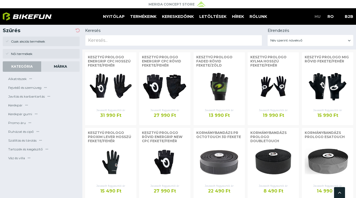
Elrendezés (278, 30)
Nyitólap (114, 16)
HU (318, 16)
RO (330, 16)
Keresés (92, 30)
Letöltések (212, 16)
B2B (349, 16)
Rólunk (258, 16)
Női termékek (18, 54)
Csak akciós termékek (25, 41)
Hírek (238, 16)
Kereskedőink (178, 16)
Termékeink (143, 16)
